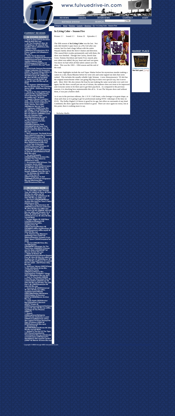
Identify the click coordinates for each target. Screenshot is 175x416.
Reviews (72, 26)
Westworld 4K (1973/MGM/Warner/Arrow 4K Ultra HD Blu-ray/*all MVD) (38, 327)
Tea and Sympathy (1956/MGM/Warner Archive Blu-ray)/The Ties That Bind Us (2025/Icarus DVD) (37, 157)
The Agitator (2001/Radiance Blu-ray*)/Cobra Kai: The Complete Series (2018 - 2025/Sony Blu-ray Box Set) (38, 87)
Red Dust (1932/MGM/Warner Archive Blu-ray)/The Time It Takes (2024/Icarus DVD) (38, 201)
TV (94, 26)
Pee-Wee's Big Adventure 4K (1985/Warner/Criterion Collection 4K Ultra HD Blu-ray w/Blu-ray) (38, 206)
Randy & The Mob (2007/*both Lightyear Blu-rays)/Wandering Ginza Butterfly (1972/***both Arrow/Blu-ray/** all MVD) (37, 94)
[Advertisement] (141, 83)
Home (65, 26)
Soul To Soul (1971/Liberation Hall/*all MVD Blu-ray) (37, 40)
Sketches (87, 26)
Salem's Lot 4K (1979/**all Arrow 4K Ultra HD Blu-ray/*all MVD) (36, 81)
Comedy (80, 26)
